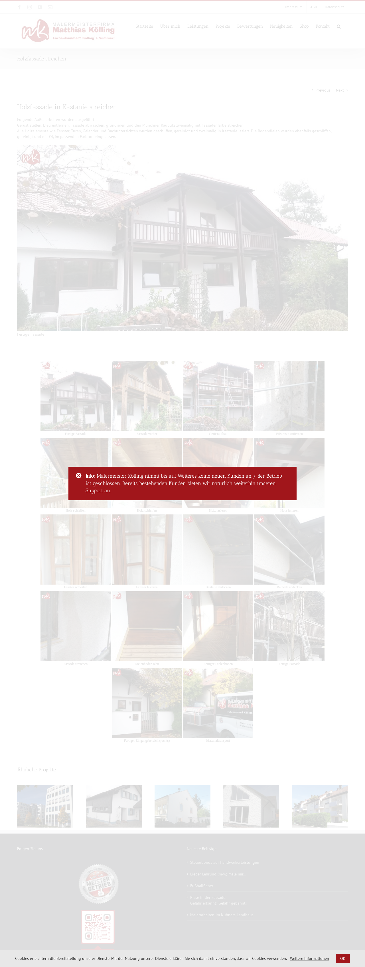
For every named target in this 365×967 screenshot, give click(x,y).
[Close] (78, 476)
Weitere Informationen (309, 958)
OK (343, 958)
